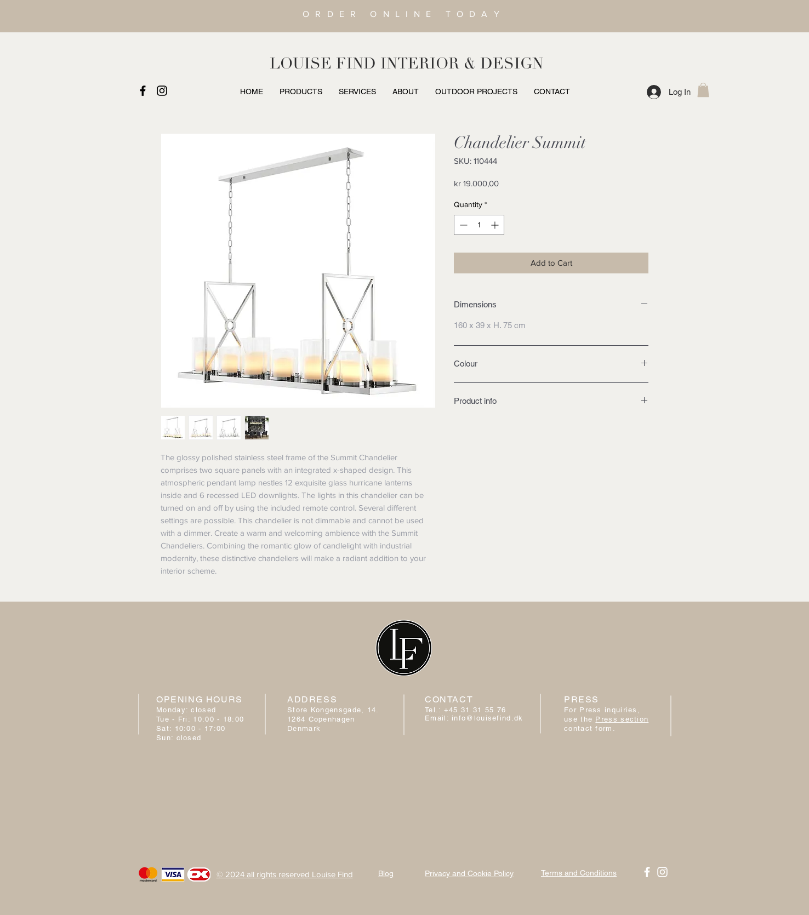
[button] (703, 90)
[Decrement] (462, 225)
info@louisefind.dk (487, 718)
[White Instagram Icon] (662, 872)
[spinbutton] (479, 225)
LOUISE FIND (323, 63)
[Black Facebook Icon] (143, 91)
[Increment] (496, 225)
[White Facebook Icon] (647, 872)
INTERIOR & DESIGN (461, 63)
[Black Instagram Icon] (162, 91)
